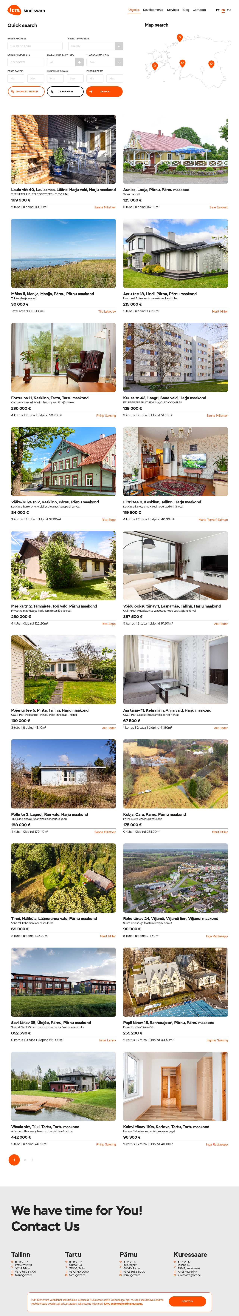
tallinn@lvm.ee (23, 1275)
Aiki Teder (221, 623)
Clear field (61, 91)
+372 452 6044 (187, 1271)
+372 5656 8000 (134, 1271)
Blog (186, 10)
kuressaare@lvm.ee (189, 1275)
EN (223, 10)
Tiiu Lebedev (107, 311)
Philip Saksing (106, 415)
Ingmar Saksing (217, 1040)
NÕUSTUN (187, 1301)
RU (229, 10)
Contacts (199, 10)
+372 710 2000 (79, 1271)
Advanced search (24, 91)
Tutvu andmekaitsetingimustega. (123, 1303)
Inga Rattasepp (217, 936)
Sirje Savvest (219, 207)
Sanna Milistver (105, 207)
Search (99, 91)
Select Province (95, 44)
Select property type (65, 60)
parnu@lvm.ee (131, 1275)
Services (173, 10)
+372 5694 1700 (25, 1271)
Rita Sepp (109, 519)
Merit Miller (220, 311)
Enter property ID (25, 60)
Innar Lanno (107, 1040)
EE (218, 10)
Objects (133, 10)
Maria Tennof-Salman (213, 519)
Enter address (35, 44)
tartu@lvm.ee (77, 1275)
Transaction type (104, 60)
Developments (153, 10)
